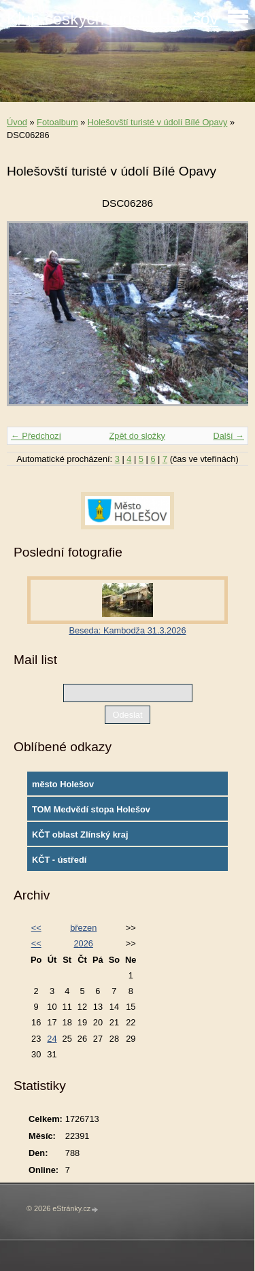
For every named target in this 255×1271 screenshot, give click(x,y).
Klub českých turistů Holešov (112, 19)
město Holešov (63, 784)
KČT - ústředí (59, 860)
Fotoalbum (57, 122)
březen (83, 928)
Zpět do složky (137, 436)
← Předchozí (36, 436)
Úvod (17, 122)
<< (36, 928)
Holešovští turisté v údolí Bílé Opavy (158, 122)
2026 (82, 943)
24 (51, 1039)
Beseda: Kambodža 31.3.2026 (127, 630)
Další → (228, 436)
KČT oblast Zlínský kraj (80, 834)
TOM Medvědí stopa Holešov (91, 809)
